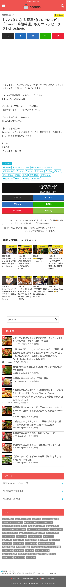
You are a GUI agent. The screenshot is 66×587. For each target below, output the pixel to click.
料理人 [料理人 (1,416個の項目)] (18, 543)
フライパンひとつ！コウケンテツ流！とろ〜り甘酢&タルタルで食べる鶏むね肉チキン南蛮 (37, 339)
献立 (18, 179)
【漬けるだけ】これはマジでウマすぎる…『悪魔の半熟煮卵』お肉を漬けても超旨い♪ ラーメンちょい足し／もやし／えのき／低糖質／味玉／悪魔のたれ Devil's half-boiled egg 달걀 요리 (38, 354)
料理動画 (8, 163)
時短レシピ (46, 175)
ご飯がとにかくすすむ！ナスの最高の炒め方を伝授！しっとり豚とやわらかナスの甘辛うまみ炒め (38, 423)
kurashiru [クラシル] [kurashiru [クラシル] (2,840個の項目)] (12, 522)
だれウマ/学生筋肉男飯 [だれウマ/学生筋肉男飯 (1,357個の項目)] (38, 529)
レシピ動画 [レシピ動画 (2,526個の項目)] (35, 536)
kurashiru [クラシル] (22, 167)
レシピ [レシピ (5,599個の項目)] (21, 536)
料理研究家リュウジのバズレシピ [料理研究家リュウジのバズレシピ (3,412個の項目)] (46, 547)
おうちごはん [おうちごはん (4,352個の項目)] (45, 522)
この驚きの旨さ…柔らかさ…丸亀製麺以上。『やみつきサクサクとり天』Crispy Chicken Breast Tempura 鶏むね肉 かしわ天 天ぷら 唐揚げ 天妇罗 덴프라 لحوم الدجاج (38, 395)
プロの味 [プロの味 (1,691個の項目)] (39, 533)
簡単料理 (37, 179)
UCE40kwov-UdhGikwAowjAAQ (44, 167)
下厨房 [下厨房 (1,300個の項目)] (48, 536)
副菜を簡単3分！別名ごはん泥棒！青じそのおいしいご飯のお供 (37, 368)
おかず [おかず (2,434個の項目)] (8, 526)
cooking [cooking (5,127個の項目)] (8, 519)
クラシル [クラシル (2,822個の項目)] (56, 529)
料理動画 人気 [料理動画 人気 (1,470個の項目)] (46, 543)
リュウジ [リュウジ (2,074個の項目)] (8, 536)
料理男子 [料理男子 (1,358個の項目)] (8, 547)
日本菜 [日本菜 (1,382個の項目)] (8, 550)
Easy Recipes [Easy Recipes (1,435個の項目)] (23, 519)
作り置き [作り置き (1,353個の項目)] (31, 540)
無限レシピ (9, 179)
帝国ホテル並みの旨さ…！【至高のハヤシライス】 (37, 445)
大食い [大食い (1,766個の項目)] (54, 540)
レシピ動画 (9, 175)
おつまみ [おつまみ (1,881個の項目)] (20, 526)
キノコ (30, 171)
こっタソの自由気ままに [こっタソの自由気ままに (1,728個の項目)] (14, 529)
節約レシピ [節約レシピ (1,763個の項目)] (42, 550)
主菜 (18, 175)
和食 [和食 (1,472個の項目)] (43, 540)
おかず (21, 171)
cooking (8, 167)
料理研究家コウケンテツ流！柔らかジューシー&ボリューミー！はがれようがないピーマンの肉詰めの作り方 (38, 410)
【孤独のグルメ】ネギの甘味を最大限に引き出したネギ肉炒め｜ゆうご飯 (38, 458)
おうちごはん (9, 171)
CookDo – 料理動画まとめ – (31, 583)
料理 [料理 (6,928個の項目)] (7, 543)
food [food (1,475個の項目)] (37, 519)
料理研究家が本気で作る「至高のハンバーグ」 (35, 433)
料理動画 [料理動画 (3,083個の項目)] (31, 543)
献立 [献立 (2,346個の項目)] (19, 550)
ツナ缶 (49, 171)
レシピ (58, 171)
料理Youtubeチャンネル (16, 483)
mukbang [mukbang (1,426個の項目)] (30, 522)
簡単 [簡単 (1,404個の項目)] (23, 554)
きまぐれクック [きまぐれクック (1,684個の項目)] (37, 526)
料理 (26, 175)
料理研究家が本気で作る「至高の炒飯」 (31, 378)
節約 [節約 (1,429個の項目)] (29, 550)
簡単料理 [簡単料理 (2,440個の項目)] (49, 554)
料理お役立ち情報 (13, 491)
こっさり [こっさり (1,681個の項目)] (52, 526)
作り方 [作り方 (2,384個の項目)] (18, 540)
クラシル (40, 171)
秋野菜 (26, 179)
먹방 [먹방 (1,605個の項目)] (31, 557)
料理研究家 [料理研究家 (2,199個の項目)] (22, 547)
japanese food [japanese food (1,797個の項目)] (50, 519)
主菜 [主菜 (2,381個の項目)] (7, 540)
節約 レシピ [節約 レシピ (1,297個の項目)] (9, 554)
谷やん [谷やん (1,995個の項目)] (8, 557)
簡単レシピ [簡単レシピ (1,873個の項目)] (35, 554)
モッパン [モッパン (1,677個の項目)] (52, 533)
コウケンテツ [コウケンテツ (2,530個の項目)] (10, 533)
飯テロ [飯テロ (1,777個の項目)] (20, 557)
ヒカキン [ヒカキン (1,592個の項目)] (25, 533)
